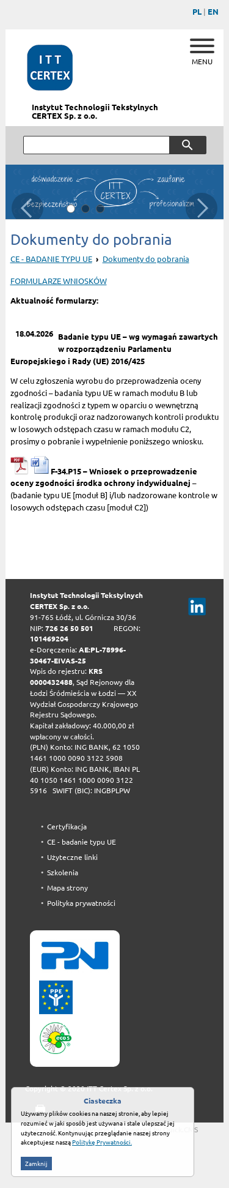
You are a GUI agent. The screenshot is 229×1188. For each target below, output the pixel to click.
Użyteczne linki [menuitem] (72, 857)
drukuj (35, 1110)
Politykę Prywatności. (102, 1165)
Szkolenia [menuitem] (62, 872)
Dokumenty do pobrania (146, 259)
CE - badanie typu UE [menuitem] (81, 842)
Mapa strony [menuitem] (67, 888)
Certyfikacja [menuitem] (67, 827)
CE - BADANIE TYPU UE (51, 259)
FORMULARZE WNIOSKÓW (58, 281)
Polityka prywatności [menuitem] (81, 903)
